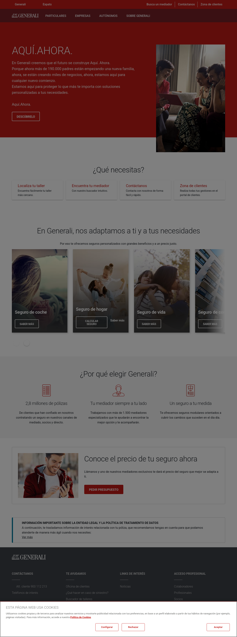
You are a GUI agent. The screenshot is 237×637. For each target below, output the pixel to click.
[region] (118, 619)
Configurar (107, 627)
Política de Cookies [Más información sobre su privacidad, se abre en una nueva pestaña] (80, 617)
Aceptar (218, 627)
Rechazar (133, 627)
